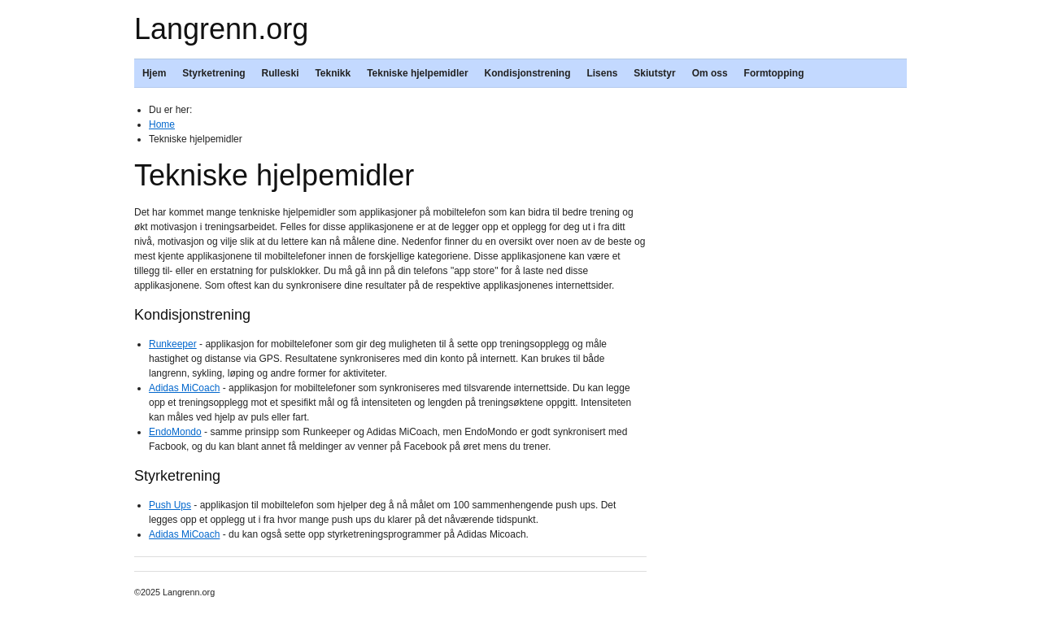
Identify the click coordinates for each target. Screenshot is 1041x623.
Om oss (710, 73)
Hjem (154, 73)
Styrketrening (213, 73)
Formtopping (774, 73)
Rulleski (279, 73)
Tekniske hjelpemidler (417, 73)
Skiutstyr (654, 73)
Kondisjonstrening (528, 73)
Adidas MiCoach (184, 388)
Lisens (601, 73)
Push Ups (170, 505)
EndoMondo (175, 432)
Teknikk (333, 73)
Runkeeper (173, 344)
